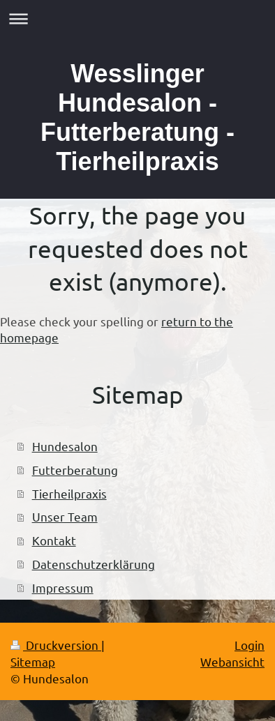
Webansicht (232, 661)
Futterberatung (75, 469)
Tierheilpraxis (69, 493)
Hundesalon (65, 446)
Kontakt (54, 540)
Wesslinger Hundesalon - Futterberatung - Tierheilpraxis (137, 117)
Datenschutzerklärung (93, 563)
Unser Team (65, 516)
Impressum (63, 587)
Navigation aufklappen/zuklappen (137, 18)
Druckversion (55, 644)
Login (250, 644)
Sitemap (32, 661)
